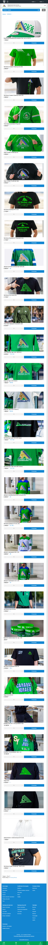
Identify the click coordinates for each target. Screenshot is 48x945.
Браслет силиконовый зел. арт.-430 (13, 637)
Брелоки (34, 907)
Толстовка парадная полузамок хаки (13, 323)
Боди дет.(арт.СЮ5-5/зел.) (10, 380)
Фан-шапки (19, 892)
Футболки (19, 913)
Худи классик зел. (8, 695)
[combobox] (10, 68)
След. (12, 877)
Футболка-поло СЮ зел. (10, 609)
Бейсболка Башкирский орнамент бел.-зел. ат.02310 (17, 38)
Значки (33, 909)
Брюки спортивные (21, 907)
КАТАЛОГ (9, 14)
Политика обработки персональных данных (24, 936)
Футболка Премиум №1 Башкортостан (14, 238)
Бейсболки (34, 888)
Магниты (34, 913)
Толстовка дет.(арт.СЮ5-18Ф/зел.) (13, 352)
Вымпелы (19, 888)
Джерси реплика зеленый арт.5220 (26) (14, 266)
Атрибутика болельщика (22, 886)
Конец (15, 877)
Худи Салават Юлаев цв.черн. (11, 181)
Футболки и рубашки (6, 913)
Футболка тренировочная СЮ (11, 666)
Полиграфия (34, 915)
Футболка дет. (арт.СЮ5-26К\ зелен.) (13, 466)
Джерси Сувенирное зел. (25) (11, 580)
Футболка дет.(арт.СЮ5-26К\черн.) (13, 438)
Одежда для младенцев (22, 909)
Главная (4, 14)
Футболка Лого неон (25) (10, 295)
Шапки (33, 890)
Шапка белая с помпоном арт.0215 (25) (14, 837)
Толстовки (4, 911)
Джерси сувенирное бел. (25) (11, 552)
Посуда (4, 892)
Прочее (4, 894)
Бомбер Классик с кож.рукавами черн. (14, 723)
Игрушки (34, 911)
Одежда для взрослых (7, 905)
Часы (3, 901)
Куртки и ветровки (6, 907)
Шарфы (18, 896)
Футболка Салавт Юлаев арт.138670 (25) (14, 866)
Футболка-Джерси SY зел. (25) (12, 523)
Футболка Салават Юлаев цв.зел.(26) (13, 66)
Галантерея (4, 888)
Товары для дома (6, 899)
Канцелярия (4, 890)
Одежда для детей (21, 905)
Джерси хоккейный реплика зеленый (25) (15, 495)
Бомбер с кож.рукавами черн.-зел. (13, 752)
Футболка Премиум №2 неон (11, 209)
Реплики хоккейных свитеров (23, 890)
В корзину (34, 43)
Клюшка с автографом (7, 926)
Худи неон (6, 780)
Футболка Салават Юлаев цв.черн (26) (13, 95)
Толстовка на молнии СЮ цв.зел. (12, 124)
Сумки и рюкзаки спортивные (8, 896)
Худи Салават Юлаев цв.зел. (11, 152)
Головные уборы (36, 886)
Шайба (33, 920)
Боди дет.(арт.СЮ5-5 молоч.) (11, 409)
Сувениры (34, 905)
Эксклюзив (4, 924)
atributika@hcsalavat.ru (24, 939)
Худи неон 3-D (7, 809)
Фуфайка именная (6, 928)
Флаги (18, 894)
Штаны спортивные (6, 915)
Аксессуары (5, 886)
